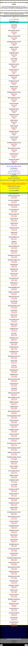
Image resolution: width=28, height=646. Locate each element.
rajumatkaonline (15, 635)
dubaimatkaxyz (16, 630)
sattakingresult (23, 636)
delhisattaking (24, 627)
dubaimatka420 (4, 629)
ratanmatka (4, 636)
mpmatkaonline (17, 633)
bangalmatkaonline (8, 627)
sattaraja (11, 637)
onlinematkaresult (4, 635)
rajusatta (19, 635)
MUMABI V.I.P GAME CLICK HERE (13, 174)
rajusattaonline (23, 635)
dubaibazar (14, 628)
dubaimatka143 (23, 628)
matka (25, 632)
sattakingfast (18, 636)
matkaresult (9, 633)
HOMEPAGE (14, 642)
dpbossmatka (9, 628)
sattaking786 (14, 636)
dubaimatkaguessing (22, 629)
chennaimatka (19, 627)
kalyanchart (10, 632)
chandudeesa (14, 627)
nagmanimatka (23, 633)
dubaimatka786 (10, 629)
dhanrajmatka (4, 628)
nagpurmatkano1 (10, 634)
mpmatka (13, 633)
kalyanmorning (14, 632)
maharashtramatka (21, 632)
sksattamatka (23, 637)
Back (1, 645)
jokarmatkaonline (4, 632)
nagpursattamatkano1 (17, 634)
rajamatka (10, 635)
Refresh (14, 28)
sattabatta (9, 636)
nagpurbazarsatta (3, 634)
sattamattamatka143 (5, 637)
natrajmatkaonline (24, 634)
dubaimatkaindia (4, 630)
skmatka (19, 637)
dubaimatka (18, 628)
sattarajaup (15, 637)
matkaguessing (4, 633)
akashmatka (3, 627)
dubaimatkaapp (16, 629)
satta (7, 636)
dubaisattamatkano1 (23, 630)
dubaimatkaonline (10, 630)
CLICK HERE (14, 174)
